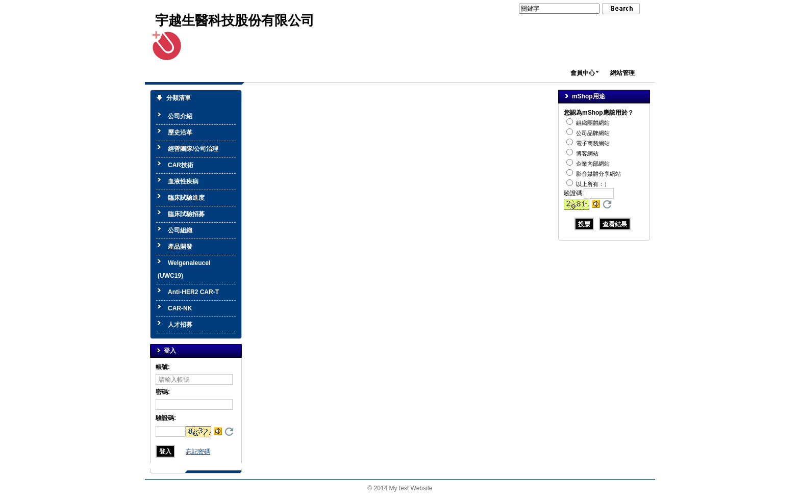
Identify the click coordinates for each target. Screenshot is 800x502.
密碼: (163, 391)
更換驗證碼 (229, 431)
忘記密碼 (198, 451)
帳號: (163, 367)
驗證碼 (166, 417)
